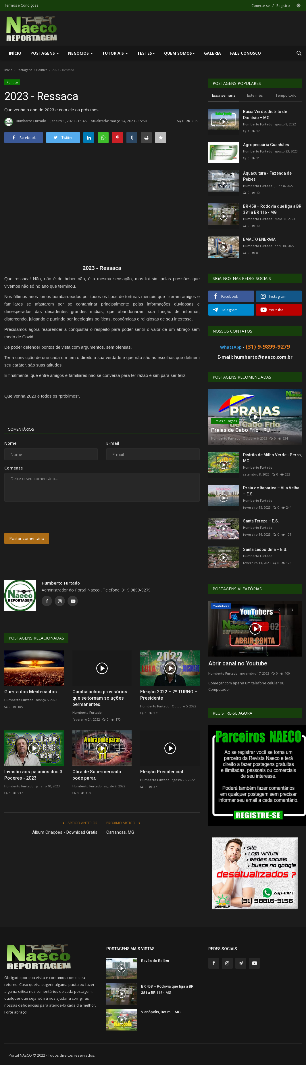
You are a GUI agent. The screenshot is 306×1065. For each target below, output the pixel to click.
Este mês (255, 95)
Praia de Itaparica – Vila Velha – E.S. (271, 491)
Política (41, 70)
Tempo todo (286, 95)
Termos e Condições (21, 5)
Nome (10, 443)
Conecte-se (260, 5)
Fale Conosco (245, 53)
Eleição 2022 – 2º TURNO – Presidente (168, 695)
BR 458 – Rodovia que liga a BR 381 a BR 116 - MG (272, 209)
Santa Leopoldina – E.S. (265, 549)
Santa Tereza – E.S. (261, 521)
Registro (283, 5)
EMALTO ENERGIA (259, 239)
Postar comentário (26, 538)
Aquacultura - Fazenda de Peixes (267, 176)
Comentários (23, 429)
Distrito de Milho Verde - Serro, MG (272, 458)
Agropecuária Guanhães (266, 144)
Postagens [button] (44, 53)
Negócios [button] (80, 53)
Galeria (212, 53)
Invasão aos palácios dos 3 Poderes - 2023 (33, 775)
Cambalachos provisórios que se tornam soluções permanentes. (99, 698)
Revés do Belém (155, 961)
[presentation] (48, 517)
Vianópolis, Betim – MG (160, 1012)
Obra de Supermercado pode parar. (96, 775)
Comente (13, 468)
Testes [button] (146, 53)
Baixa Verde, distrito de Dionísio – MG (265, 114)
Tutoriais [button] (115, 53)
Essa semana (224, 95)
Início (15, 53)
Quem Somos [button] (179, 53)
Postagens (24, 70)
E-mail (112, 443)
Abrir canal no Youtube (237, 663)
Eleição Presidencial (161, 771)
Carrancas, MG (120, 832)
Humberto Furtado (25, 122)
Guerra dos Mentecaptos (30, 691)
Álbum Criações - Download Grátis (64, 832)
